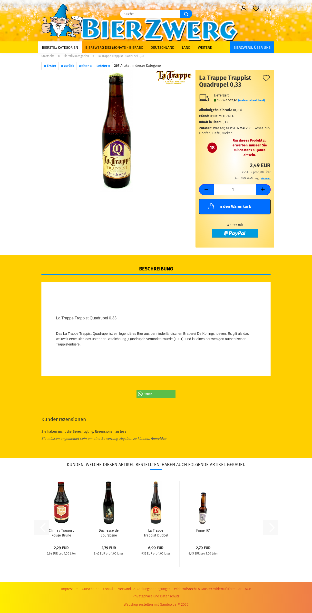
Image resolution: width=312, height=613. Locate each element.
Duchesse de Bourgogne (109, 532)
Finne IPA (203, 530)
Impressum (69, 589)
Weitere (205, 47)
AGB (248, 589)
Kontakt (109, 589)
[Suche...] (186, 14)
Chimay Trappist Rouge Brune (61, 532)
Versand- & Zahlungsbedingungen (144, 589)
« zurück (67, 66)
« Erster (50, 66)
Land (186, 47)
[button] (244, 8)
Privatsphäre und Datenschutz (156, 596)
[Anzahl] (235, 189)
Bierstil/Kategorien (60, 47)
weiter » (85, 66)
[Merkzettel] (256, 8)
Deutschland (163, 47)
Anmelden (158, 439)
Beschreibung (156, 269)
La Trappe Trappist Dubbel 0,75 (156, 532)
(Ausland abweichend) (251, 100)
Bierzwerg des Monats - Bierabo (114, 47)
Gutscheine (90, 589)
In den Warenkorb (229, 206)
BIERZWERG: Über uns (252, 47)
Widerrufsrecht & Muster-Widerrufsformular (208, 589)
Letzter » (103, 66)
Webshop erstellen (138, 605)
